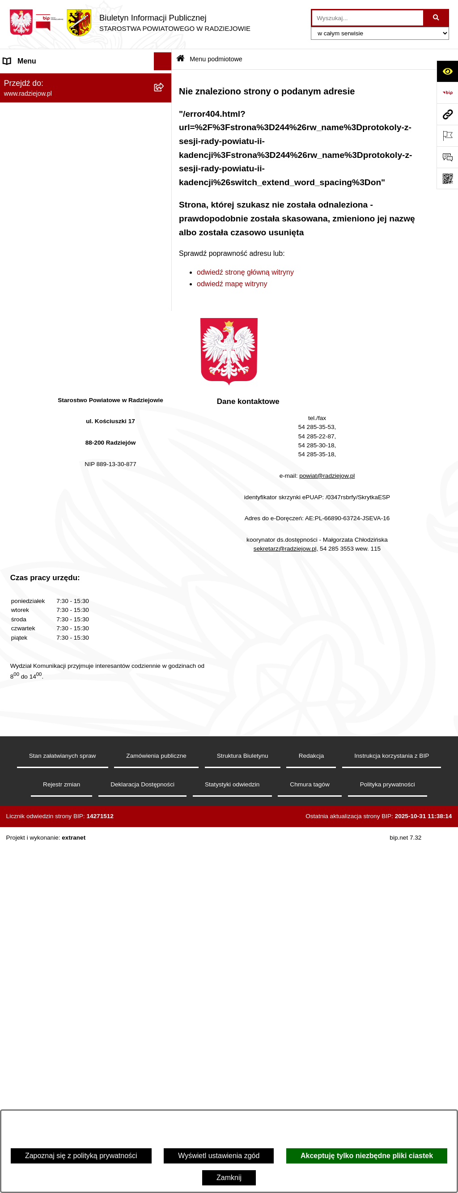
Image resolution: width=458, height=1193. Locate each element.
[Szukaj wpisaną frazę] (436, 18)
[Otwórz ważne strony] (447, 135)
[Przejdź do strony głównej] (129, 23)
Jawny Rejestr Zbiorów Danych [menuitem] (53, 584)
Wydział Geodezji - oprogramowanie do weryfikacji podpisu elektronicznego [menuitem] (66, 414)
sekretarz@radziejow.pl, (286, 903)
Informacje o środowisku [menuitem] (42, 344)
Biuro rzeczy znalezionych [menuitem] (45, 495)
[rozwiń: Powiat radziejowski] (165, 103)
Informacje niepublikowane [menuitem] (46, 566)
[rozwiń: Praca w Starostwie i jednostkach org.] (165, 327)
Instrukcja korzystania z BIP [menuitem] (48, 280)
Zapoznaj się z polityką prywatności (81, 1155)
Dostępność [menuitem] (23, 620)
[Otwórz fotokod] (447, 178)
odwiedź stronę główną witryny (245, 272)
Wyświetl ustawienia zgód (218, 1155)
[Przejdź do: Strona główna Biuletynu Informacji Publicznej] (180, 59)
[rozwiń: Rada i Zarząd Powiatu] (165, 126)
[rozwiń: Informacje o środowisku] (165, 345)
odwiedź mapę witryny (232, 284)
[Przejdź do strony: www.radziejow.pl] (447, 114)
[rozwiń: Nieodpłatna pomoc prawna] (165, 513)
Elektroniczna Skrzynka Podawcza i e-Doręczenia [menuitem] (64, 386)
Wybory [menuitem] (16, 477)
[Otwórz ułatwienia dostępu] (447, 71)
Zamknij (229, 1177)
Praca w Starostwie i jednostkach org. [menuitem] (63, 327)
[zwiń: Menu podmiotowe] (165, 79)
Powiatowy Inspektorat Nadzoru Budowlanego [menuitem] (76, 362)
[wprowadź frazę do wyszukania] (367, 18)
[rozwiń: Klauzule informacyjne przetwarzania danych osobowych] (165, 299)
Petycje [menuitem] (15, 531)
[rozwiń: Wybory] (165, 477)
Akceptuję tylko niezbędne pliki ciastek (367, 1155)
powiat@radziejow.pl (327, 831)
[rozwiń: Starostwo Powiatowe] (165, 150)
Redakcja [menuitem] (19, 262)
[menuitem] (86, 102)
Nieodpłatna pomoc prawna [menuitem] (47, 513)
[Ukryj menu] (163, 61)
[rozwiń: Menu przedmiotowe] (165, 245)
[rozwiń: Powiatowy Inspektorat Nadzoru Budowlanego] (165, 363)
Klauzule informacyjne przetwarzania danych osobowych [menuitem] (74, 303)
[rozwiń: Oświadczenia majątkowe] (165, 197)
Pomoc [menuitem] (15, 548)
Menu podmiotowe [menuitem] (33, 79)
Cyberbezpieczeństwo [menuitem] (39, 602)
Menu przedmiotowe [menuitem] (36, 244)
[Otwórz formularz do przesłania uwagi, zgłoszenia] (447, 157)
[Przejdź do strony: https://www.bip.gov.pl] (447, 92)
